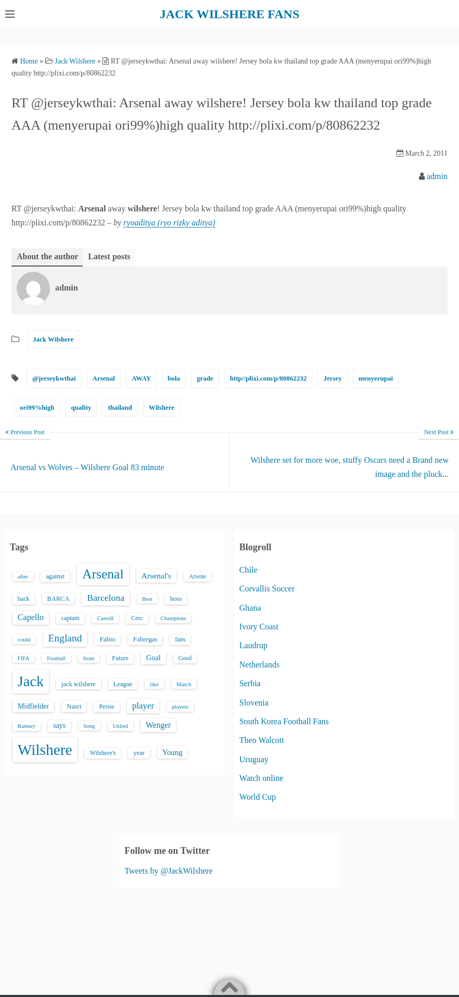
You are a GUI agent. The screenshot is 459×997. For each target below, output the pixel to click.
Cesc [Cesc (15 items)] (137, 618)
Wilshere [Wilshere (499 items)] (45, 749)
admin (437, 176)
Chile (248, 569)
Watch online (261, 778)
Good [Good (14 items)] (185, 658)
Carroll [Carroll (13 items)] (105, 618)
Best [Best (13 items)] (147, 599)
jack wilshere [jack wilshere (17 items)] (78, 684)
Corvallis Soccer (267, 588)
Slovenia (254, 702)
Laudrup (253, 645)
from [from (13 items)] (89, 658)
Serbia (250, 683)
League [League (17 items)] (123, 684)
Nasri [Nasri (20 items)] (74, 706)
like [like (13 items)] (154, 684)
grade (205, 378)
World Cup (257, 796)
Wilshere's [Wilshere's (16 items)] (103, 752)
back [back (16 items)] (24, 598)
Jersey (332, 378)
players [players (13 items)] (180, 706)
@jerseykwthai (54, 378)
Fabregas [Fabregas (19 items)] (145, 639)
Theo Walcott (261, 740)
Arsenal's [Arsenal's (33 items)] (156, 575)
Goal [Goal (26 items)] (153, 657)
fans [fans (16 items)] (180, 639)
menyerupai (376, 378)
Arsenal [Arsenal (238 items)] (103, 574)
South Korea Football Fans (284, 721)
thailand (120, 407)
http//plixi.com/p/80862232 (268, 378)
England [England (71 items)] (65, 638)
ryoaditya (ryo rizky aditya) (169, 222)
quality (81, 407)
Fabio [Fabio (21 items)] (107, 639)
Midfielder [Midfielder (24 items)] (33, 706)
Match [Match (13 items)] (183, 684)
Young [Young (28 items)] (172, 752)
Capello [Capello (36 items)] (31, 617)
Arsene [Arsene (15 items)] (197, 576)
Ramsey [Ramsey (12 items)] (26, 726)
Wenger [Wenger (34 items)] (158, 725)
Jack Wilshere (53, 339)
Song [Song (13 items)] (89, 726)
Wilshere (161, 407)
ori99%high (37, 407)
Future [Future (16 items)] (120, 658)
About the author (47, 256)
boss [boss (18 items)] (176, 598)
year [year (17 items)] (138, 752)
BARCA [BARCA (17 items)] (58, 598)
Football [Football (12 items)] (56, 658)
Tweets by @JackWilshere (168, 870)
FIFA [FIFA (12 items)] (23, 658)
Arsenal (104, 378)
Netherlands (259, 664)
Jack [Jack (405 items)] (31, 681)
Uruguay (254, 759)
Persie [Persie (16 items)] (106, 706)
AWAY (141, 378)
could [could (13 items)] (24, 639)
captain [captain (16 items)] (70, 618)
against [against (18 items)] (55, 576)
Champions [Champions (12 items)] (173, 618)
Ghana (250, 607)
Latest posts (109, 256)
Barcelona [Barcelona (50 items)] (105, 597)
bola (174, 378)
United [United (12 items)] (120, 726)
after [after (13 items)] (23, 576)
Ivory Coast (258, 626)
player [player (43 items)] (143, 706)
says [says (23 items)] (59, 725)
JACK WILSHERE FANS (230, 14)
